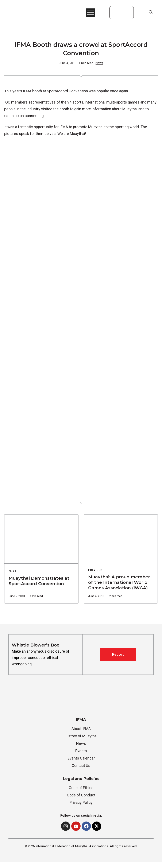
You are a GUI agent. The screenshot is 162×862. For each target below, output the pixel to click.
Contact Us (81, 765)
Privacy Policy (81, 802)
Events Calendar (81, 758)
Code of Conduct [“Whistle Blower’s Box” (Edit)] (81, 795)
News (99, 63)
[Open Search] (151, 12)
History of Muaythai (81, 736)
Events (81, 751)
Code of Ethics (81, 787)
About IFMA (81, 728)
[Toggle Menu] (90, 13)
